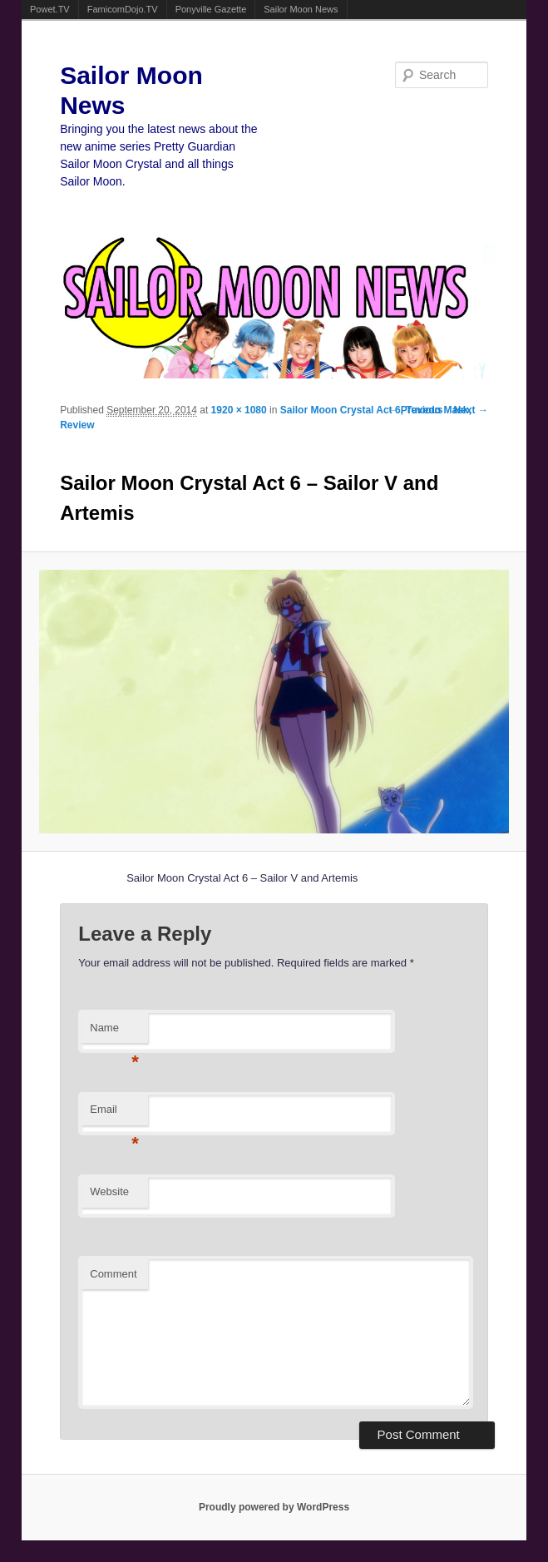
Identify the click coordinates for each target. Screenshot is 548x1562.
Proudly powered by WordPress (274, 1507)
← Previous (415, 410)
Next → (471, 410)
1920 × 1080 (239, 410)
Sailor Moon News (301, 9)
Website (109, 1191)
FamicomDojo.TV (122, 9)
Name (114, 1032)
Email (114, 1114)
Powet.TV (50, 9)
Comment (113, 1274)
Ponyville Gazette (211, 9)
